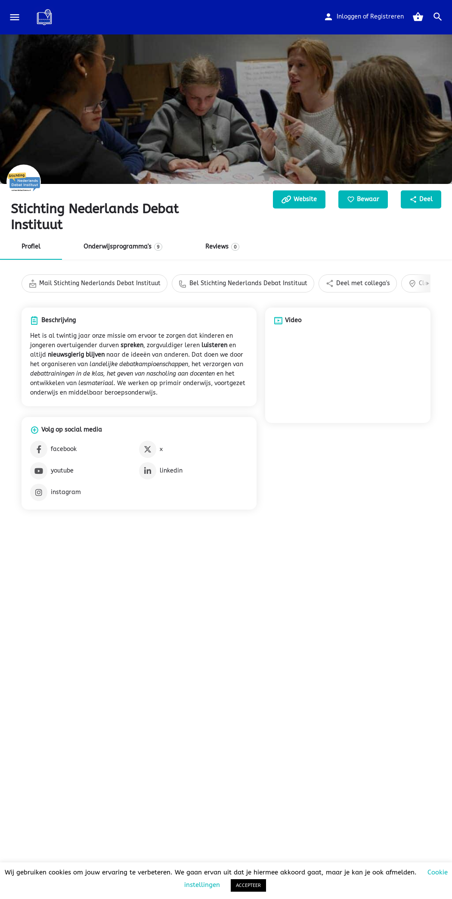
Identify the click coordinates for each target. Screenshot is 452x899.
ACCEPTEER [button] (248, 885)
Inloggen (349, 16)
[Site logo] (45, 17)
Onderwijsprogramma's (123, 247)
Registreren (387, 16)
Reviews (222, 247)
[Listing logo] (23, 182)
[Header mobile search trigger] (437, 16)
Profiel (31, 246)
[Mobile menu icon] (15, 17)
